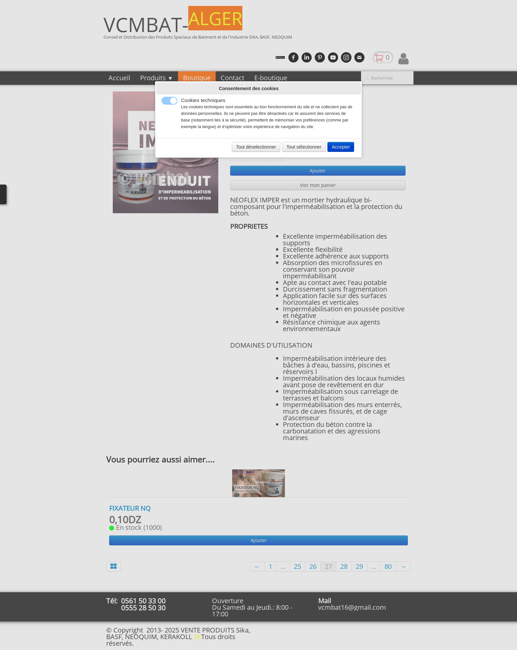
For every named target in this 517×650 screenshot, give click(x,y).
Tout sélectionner (304, 147)
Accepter (341, 147)
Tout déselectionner (256, 147)
